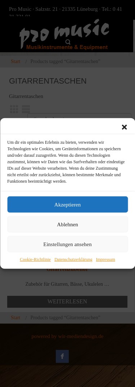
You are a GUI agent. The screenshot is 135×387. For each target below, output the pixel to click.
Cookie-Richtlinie (35, 259)
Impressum (105, 259)
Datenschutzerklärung (73, 259)
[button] (124, 127)
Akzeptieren (67, 204)
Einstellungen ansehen (67, 244)
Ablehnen (67, 224)
